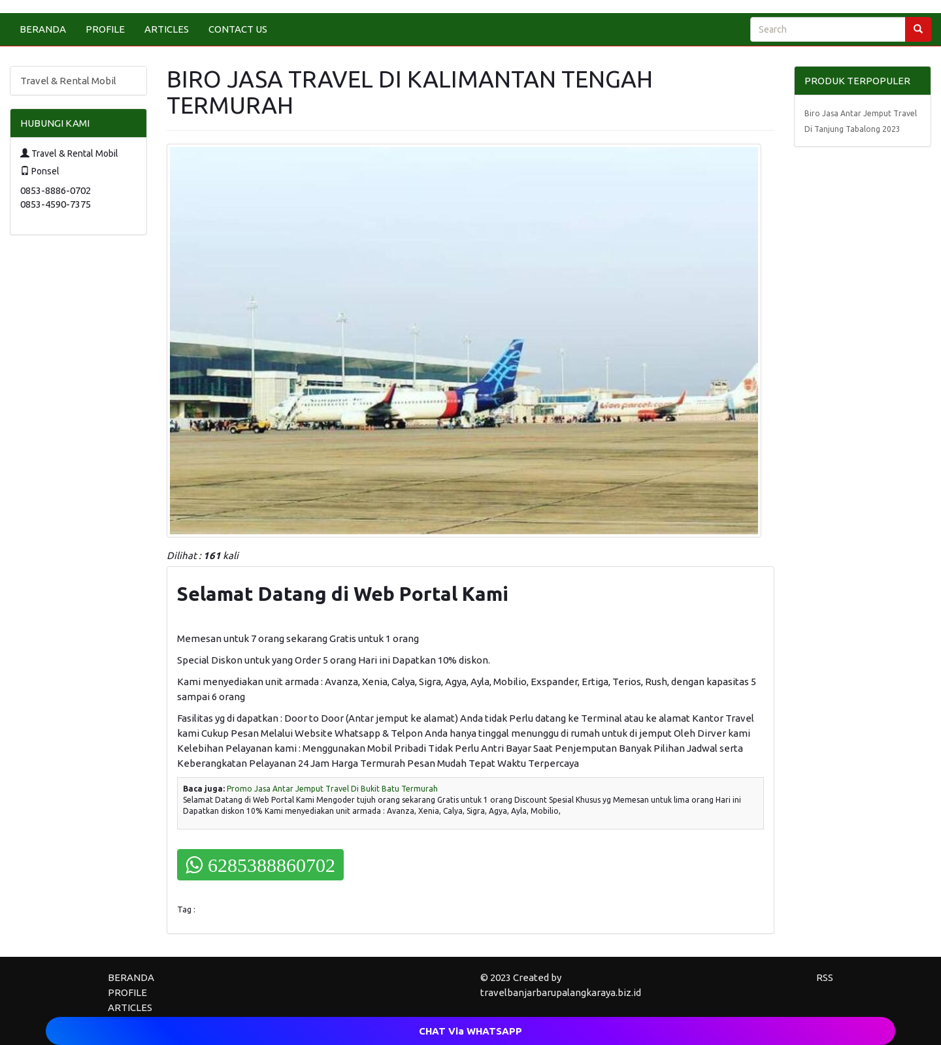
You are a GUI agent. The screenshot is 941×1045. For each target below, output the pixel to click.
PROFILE (105, 29)
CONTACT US (237, 29)
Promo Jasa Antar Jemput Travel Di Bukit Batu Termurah (332, 788)
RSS (824, 977)
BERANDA (43, 29)
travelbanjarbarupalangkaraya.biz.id (560, 992)
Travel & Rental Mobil (68, 80)
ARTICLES (166, 29)
